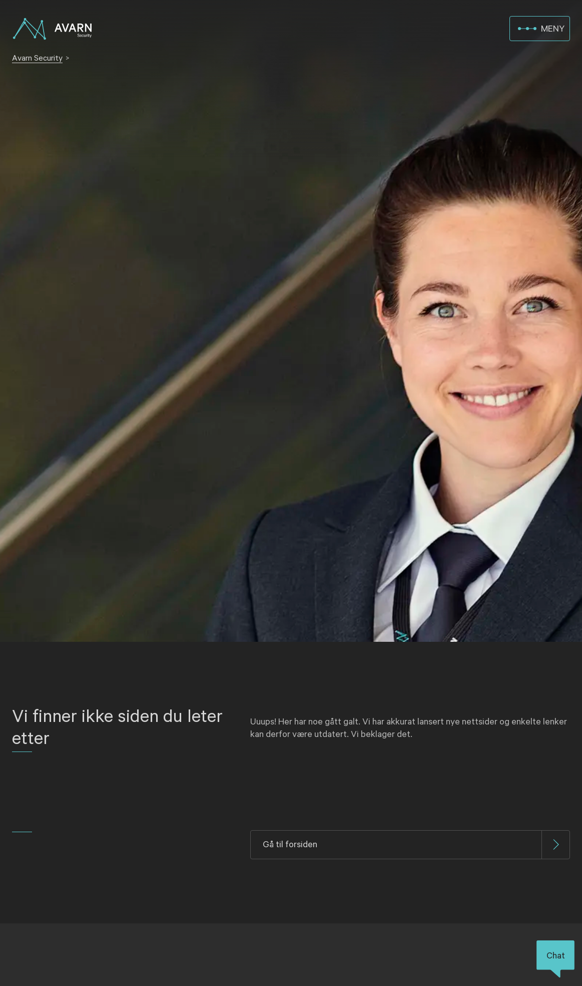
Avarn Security (37, 58)
